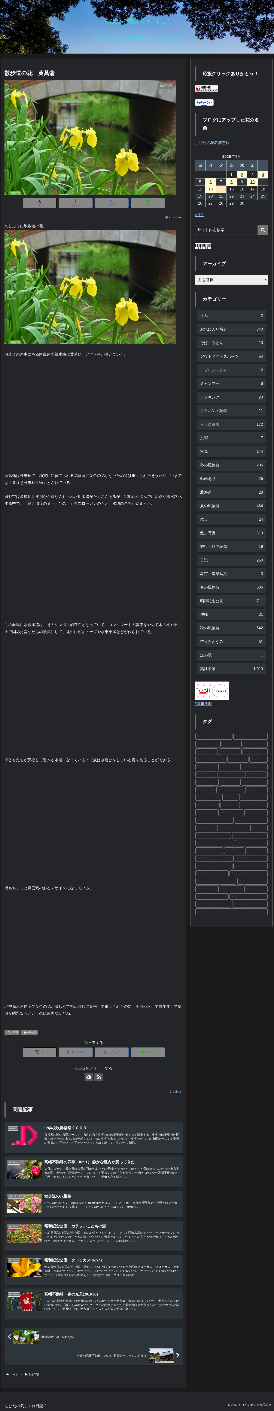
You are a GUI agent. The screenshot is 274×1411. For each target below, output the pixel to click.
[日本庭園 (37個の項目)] (255, 751)
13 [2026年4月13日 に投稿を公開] (210, 189)
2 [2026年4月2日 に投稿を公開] (242, 175)
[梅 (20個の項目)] (230, 797)
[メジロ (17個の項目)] (256, 812)
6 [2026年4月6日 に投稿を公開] (211, 182)
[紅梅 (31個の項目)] (258, 759)
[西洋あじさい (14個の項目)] (214, 858)
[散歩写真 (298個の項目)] (208, 744)
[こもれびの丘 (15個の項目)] (209, 850)
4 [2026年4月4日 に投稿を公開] (263, 175)
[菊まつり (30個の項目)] (207, 767)
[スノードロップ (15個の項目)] (215, 843)
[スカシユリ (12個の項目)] (250, 904)
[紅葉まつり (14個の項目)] (212, 873)
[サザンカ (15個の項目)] (252, 843)
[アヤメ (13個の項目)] (252, 881)
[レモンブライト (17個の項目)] (214, 820)
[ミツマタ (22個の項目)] (256, 789)
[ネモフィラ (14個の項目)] (213, 866)
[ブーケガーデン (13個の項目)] (215, 881)
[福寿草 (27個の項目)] (257, 774)
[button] (263, 230)
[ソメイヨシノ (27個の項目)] (231, 774)
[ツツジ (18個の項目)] (207, 812)
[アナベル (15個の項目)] (256, 850)
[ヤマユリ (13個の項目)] (212, 896)
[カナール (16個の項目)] (206, 828)
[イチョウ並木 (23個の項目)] (230, 789)
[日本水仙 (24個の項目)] (255, 782)
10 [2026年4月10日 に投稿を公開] (252, 182)
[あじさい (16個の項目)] (213, 835)
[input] (231, 230)
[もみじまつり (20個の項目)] (253, 797)
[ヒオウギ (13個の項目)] (231, 888)
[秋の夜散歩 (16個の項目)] (251, 820)
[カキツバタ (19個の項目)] (254, 805)
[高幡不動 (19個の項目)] (207, 805)
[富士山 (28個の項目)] (205, 774)
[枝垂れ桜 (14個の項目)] (251, 858)
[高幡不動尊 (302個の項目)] (250, 736)
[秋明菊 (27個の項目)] (207, 782)
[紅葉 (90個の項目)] (231, 744)
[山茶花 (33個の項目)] (238, 759)
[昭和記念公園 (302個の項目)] (213, 736)
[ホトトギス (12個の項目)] (213, 904)
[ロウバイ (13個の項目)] (207, 888)
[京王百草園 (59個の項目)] (254, 744)
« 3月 (199, 215)
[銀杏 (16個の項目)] (259, 828)
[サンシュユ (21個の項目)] (208, 797)
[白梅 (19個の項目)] (230, 805)
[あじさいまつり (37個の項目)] (211, 759)
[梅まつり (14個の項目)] (250, 866)
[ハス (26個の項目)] (230, 782)
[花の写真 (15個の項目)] (250, 835)
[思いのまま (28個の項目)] (255, 767)
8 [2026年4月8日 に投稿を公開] (232, 182)
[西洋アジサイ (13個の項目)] (248, 896)
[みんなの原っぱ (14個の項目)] (248, 873)
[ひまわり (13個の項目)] (256, 888)
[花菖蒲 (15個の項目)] (234, 850)
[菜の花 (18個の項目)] (231, 812)
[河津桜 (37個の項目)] (230, 751)
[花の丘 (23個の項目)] (205, 789)
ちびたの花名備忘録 (212, 143)
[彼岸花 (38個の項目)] (206, 751)
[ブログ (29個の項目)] (230, 767)
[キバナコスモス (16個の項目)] (234, 828)
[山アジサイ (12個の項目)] (231, 911)
